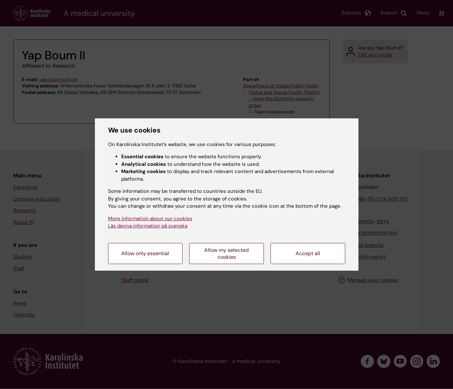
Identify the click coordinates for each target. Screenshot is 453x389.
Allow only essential (145, 253)
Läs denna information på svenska (147, 226)
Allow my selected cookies (226, 253)
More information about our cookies (150, 218)
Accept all (308, 253)
